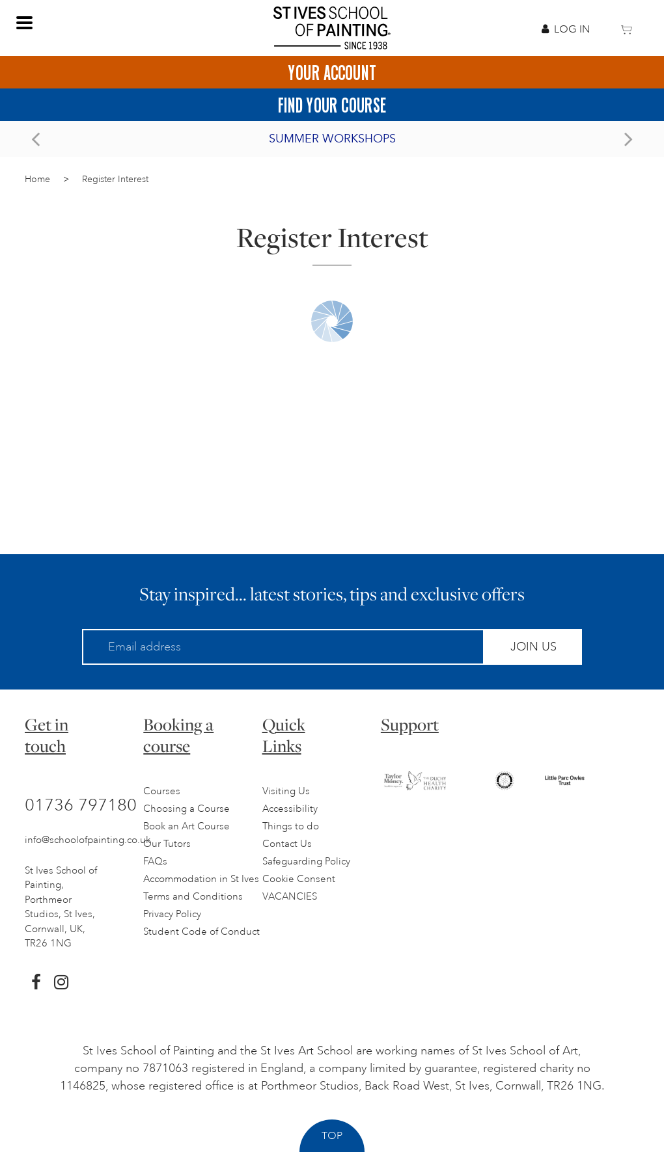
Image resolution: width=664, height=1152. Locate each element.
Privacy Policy (172, 914)
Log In (566, 29)
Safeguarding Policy (306, 861)
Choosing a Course (186, 809)
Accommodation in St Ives (201, 879)
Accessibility (290, 809)
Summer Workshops (332, 138)
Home (37, 179)
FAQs (155, 861)
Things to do (290, 826)
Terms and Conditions (193, 897)
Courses (161, 791)
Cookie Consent (298, 879)
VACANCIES (289, 897)
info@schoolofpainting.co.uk (87, 840)
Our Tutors (167, 844)
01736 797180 (81, 804)
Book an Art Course (186, 826)
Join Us (533, 646)
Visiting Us (286, 791)
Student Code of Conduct (201, 932)
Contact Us (287, 844)
